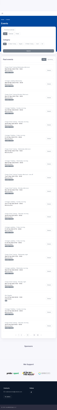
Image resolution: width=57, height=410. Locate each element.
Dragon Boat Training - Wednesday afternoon (18, 149)
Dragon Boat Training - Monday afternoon (17, 188)
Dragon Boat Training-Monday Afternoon (16, 94)
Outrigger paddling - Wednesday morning (16, 268)
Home (2, 19)
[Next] (41, 335)
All (4, 43)
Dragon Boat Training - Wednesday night (16, 254)
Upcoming (50, 59)
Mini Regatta (8, 295)
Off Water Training (29, 43)
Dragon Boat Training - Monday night (15, 282)
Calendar (11, 33)
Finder (17, 33)
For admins (7, 396)
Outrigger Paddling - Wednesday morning (16, 161)
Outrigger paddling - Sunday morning (15, 202)
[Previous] (16, 335)
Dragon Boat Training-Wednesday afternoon (17, 67)
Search (29, 51)
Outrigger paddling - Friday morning (15, 227)
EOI (42, 43)
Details (49, 70)
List (5, 33)
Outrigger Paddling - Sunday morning (15, 108)
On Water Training (12, 43)
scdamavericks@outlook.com (13, 391)
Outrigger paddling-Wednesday (13, 81)
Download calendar (9, 29)
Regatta (20, 43)
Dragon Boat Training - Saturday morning (16, 121)
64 (38, 335)
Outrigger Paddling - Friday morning (15, 135)
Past (44, 59)
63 (34, 335)
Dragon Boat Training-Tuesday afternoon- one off (19, 174)
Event (37, 43)
